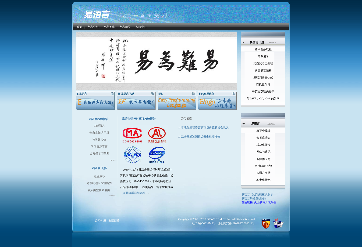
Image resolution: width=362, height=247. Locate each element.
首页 (79, 27)
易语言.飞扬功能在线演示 (257, 194)
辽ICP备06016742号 (204, 223)
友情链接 (114, 220)
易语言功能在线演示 (254, 198)
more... (113, 160)
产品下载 (109, 27)
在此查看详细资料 (134, 193)
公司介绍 (100, 220)
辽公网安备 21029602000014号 (236, 223)
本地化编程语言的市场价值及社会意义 (205, 127)
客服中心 (141, 27)
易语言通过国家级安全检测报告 (200, 136)
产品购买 (125, 27)
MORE (273, 42)
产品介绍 (93, 27)
